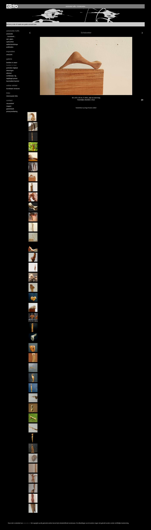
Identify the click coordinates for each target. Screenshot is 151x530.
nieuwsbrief (10, 103)
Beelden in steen (11, 62)
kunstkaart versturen (13, 88)
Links (8, 93)
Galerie (9, 59)
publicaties (9, 47)
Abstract (9, 73)
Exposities (10, 51)
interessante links (12, 96)
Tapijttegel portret (11, 78)
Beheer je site (10, 24)
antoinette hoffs (71, 6)
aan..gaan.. (10, 39)
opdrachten (10, 42)
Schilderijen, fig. (11, 76)
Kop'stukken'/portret (12, 81)
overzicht (9, 54)
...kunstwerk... (10, 36)
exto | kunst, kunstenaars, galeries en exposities (12, 6)
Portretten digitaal (12, 68)
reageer (8, 106)
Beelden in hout (11, 65)
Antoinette (9, 34)
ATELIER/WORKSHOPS (12, 44)
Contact (9, 100)
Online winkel (11, 85)
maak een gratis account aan (26, 24)
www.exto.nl (26, 523)
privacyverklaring (11, 111)
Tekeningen (10, 70)
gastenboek (10, 109)
